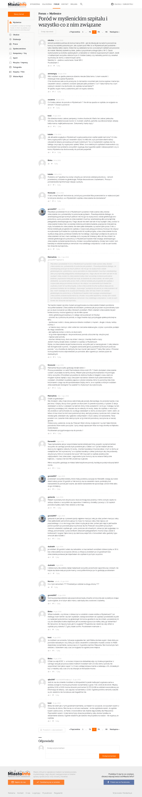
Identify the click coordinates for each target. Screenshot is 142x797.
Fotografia (15, 67)
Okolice (14, 34)
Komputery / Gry (18, 53)
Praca (13, 44)
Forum (56, 4)
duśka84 (51, 547)
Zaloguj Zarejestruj (121, 4)
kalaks (50, 134)
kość (50, 116)
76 (90, 32)
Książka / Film (16, 72)
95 (106, 32)
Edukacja (15, 39)
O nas (28, 793)
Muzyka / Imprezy (18, 62)
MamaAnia (52, 257)
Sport (13, 58)
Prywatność (47, 793)
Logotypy (36, 793)
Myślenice (15, 22)
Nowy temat (19, 14)
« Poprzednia (74, 32)
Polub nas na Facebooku (118, 782)
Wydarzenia (35, 4)
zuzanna (51, 100)
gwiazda (51, 497)
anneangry (52, 74)
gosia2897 (52, 209)
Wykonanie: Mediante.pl (122, 793)
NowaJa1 (51, 193)
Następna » (114, 32)
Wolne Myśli (16, 76)
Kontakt (64, 4)
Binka (50, 160)
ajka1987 (51, 680)
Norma (51, 581)
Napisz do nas (18, 782)
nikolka (51, 40)
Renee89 (51, 441)
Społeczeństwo (17, 48)
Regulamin (58, 793)
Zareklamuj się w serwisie (48, 782)
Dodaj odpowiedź (47, 31)
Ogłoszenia (47, 4)
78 (99, 32)
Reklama (74, 4)
